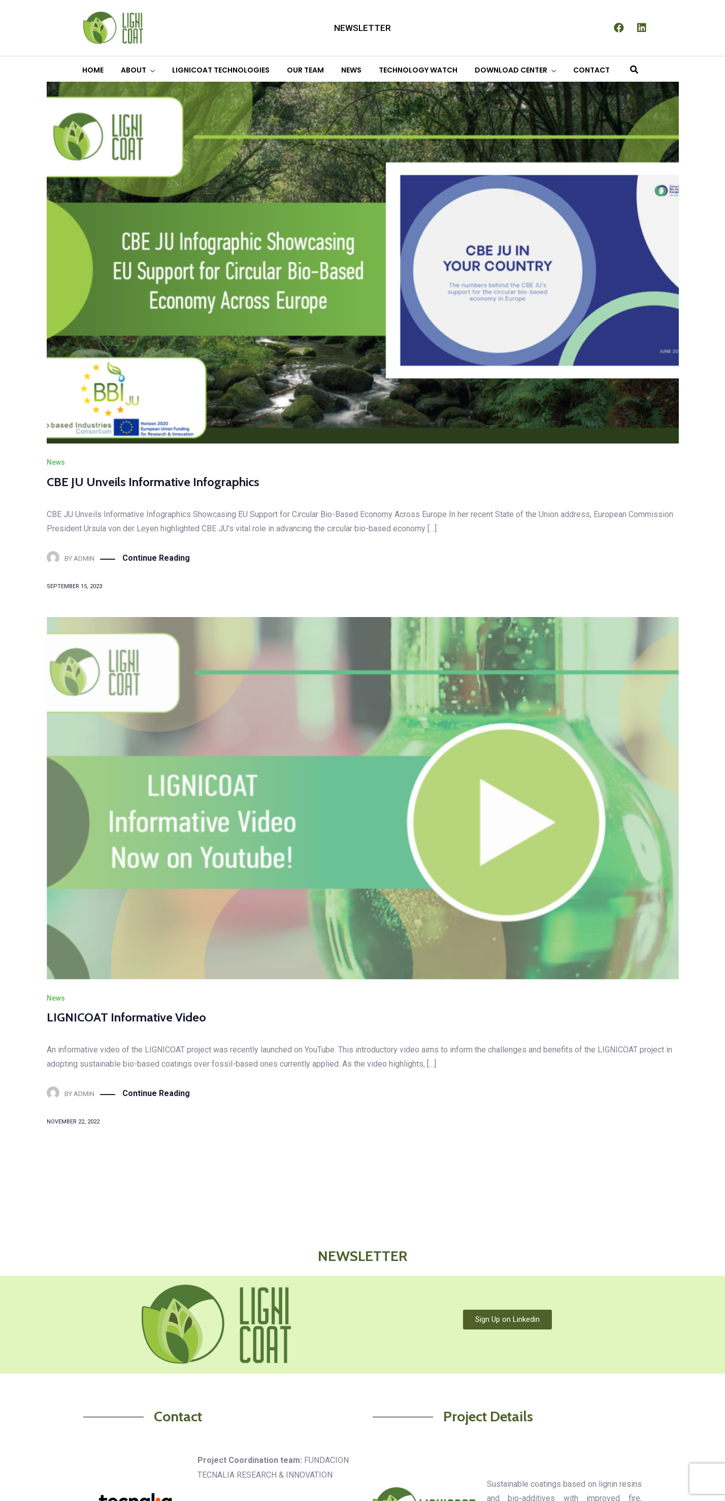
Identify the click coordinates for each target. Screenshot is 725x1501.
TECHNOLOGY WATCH (418, 70)
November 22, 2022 (73, 1121)
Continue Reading (156, 558)
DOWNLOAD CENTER (511, 70)
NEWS (351, 70)
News (56, 462)
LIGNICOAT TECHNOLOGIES (221, 70)
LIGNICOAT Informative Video (126, 1017)
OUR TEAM (305, 70)
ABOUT (133, 70)
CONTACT (591, 70)
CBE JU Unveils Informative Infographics (153, 481)
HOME (93, 70)
